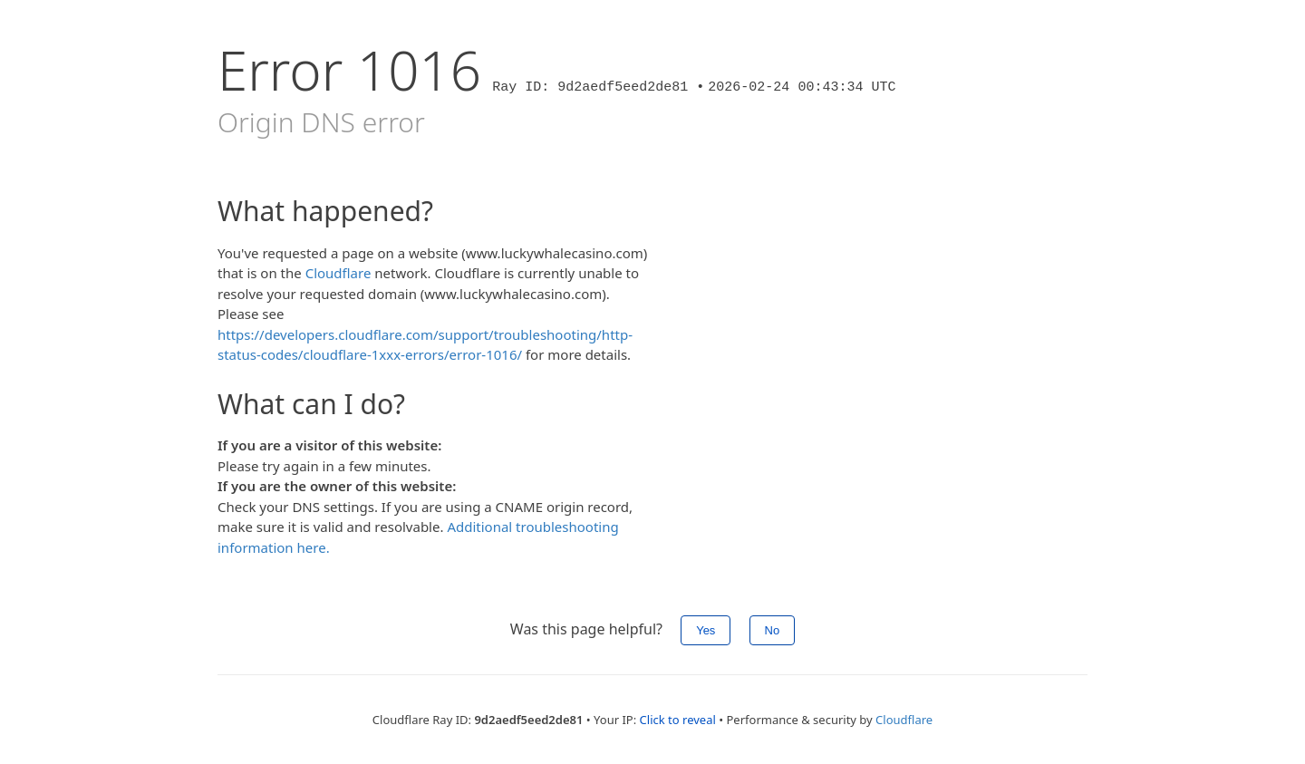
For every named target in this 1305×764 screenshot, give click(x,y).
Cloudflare (338, 273)
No (772, 630)
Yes (705, 630)
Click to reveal (678, 719)
